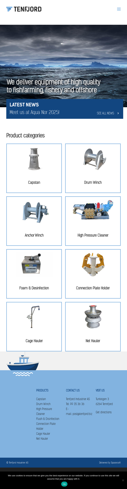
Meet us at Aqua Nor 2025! (34, 112)
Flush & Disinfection (47, 419)
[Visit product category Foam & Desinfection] (34, 274)
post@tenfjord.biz (82, 414)
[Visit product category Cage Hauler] (34, 326)
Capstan (41, 399)
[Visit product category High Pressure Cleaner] (93, 221)
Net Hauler (42, 438)
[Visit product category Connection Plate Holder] (93, 274)
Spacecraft (116, 462)
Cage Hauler (43, 434)
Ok (64, 484)
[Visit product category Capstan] (34, 168)
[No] (123, 480)
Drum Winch (43, 404)
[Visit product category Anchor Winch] (34, 221)
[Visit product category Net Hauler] (93, 326)
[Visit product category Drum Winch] (93, 168)
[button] (119, 9)
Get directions (104, 412)
